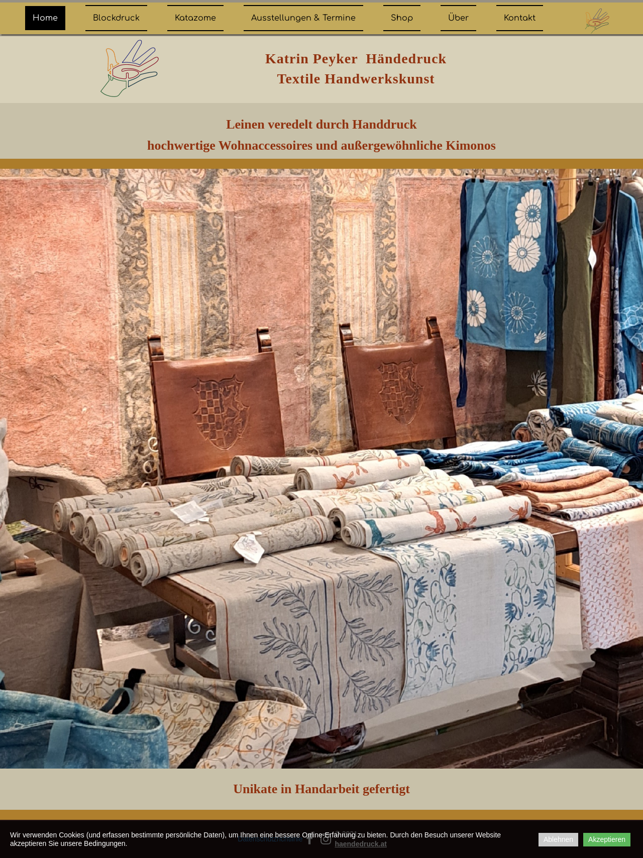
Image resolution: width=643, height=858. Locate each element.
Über (458, 18)
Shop (402, 18)
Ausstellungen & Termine (303, 18)
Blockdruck (116, 18)
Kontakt (519, 18)
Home (45, 18)
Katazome (195, 18)
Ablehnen (558, 839)
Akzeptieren (606, 839)
